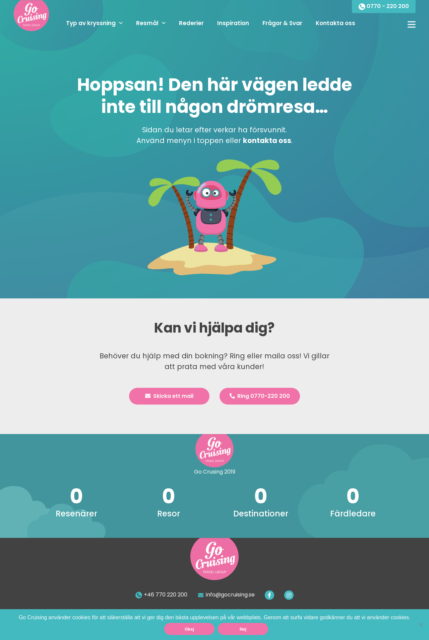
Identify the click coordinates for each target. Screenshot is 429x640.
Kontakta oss (335, 23)
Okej (189, 629)
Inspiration (233, 23)
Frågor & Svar (282, 23)
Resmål (147, 23)
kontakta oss (267, 140)
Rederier (191, 23)
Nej (243, 629)
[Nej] (420, 624)
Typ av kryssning (91, 23)
